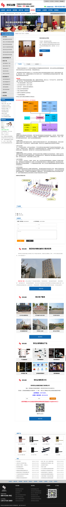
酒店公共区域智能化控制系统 (21, 494)
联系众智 (3, 119)
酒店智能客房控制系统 (7, 39)
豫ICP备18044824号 (22, 505)
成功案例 (38, 10)
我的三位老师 (4, 113)
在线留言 (37, 64)
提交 (20, 240)
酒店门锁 (21, 10)
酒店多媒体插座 (6, 89)
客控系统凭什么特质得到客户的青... (47, 470)
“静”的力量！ (4, 101)
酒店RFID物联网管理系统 (8, 47)
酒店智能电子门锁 (6, 63)
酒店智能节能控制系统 (10, 13)
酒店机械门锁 (5, 68)
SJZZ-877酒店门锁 (33, 444)
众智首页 (3, 10)
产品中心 (23, 33)
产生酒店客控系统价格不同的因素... (22, 474)
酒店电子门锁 (17, 13)
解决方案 (9, 10)
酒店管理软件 (23, 13)
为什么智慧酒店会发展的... (6, 116)
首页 (20, 33)
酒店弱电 (33, 10)
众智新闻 (44, 10)
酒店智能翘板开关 (6, 84)
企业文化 (56, 492)
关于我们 (51, 1)
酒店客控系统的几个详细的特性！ (47, 472)
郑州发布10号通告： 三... (6, 108)
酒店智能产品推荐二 (5, 110)
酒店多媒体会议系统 (34, 494)
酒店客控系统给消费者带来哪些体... (47, 474)
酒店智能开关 (34, 13)
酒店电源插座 (5, 86)
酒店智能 (15, 10)
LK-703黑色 (46, 454)
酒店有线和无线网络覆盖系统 (36, 490)
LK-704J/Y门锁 (33, 454)
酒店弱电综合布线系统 (35, 500)
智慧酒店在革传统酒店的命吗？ (22, 477)
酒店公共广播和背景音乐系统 (36, 492)
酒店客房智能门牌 (7, 57)
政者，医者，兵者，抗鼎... (6, 103)
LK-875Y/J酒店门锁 (58, 444)
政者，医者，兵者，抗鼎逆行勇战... (47, 461)
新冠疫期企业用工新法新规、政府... (47, 463)
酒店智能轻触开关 (6, 79)
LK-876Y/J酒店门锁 (46, 444)
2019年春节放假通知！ (6, 115)
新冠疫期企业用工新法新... (6, 106)
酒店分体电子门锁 (6, 65)
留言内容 (37, 234)
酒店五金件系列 (6, 73)
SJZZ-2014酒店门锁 (21, 444)
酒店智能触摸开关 (6, 81)
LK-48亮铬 (58, 454)
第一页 (20, 213)
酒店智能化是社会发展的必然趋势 (47, 477)
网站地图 (61, 1)
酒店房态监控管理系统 (7, 49)
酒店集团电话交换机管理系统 (36, 498)
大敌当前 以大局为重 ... (6, 105)
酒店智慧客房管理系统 (7, 54)
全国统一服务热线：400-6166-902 (23, 221)
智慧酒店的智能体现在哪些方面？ (22, 470)
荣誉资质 (56, 494)
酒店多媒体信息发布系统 (35, 496)
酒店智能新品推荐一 (5, 111)
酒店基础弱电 (28, 13)
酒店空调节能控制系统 (7, 44)
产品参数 (28, 64)
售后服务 (56, 490)
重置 (30, 240)
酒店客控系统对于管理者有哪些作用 (22, 472)
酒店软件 (27, 10)
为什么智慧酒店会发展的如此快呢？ (47, 468)
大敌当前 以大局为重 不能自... (21, 463)
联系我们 (56, 1)
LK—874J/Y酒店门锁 (21, 454)
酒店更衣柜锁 (5, 71)
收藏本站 (47, 1)
